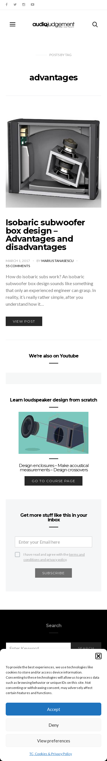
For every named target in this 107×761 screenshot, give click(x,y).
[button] (98, 656)
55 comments (18, 266)
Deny (54, 725)
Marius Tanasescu (57, 261)
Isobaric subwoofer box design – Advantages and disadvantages (45, 234)
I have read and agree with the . (54, 554)
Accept (53, 709)
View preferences (53, 740)
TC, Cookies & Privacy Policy (50, 754)
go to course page (53, 481)
